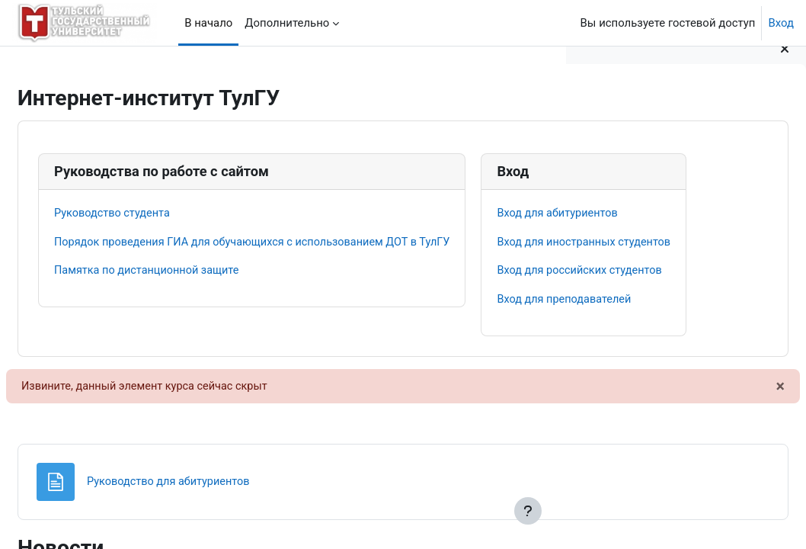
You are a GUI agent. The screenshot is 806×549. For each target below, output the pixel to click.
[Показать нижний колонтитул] (528, 511)
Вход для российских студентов (176, 443)
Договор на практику (640, 199)
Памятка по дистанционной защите (186, 272)
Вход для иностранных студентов (180, 414)
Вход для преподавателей (160, 472)
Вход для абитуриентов (153, 384)
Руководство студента (150, 213)
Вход (781, 23)
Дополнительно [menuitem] (287, 23)
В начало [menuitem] (208, 23)
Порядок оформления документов (676, 148)
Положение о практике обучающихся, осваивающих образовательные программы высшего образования (684, 233)
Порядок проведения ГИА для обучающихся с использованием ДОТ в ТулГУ (295, 242)
